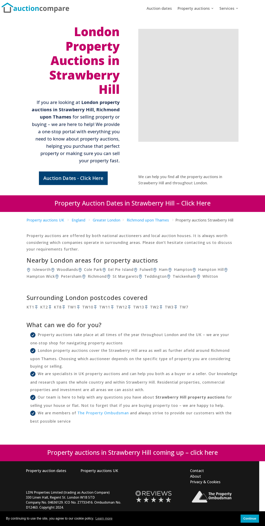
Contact (197, 470)
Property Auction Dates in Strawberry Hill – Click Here (132, 203)
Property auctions (193, 9)
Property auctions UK (99, 470)
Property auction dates (46, 470)
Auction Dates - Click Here (73, 178)
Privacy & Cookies (205, 481)
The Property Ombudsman (103, 412)
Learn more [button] (103, 518)
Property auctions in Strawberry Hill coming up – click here (132, 452)
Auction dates (159, 9)
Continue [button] (249, 518)
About (195, 476)
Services (226, 9)
